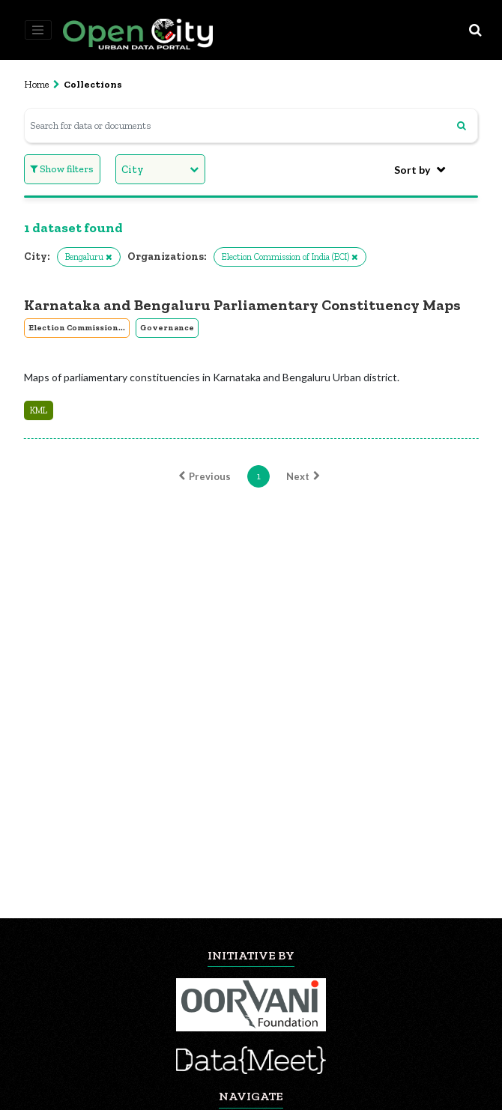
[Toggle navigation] (38, 30)
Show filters (62, 169)
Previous (203, 476)
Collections (93, 84)
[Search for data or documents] (251, 125)
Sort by (412, 169)
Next (305, 476)
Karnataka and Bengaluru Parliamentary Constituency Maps (242, 305)
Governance (167, 328)
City (132, 169)
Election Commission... (76, 328)
